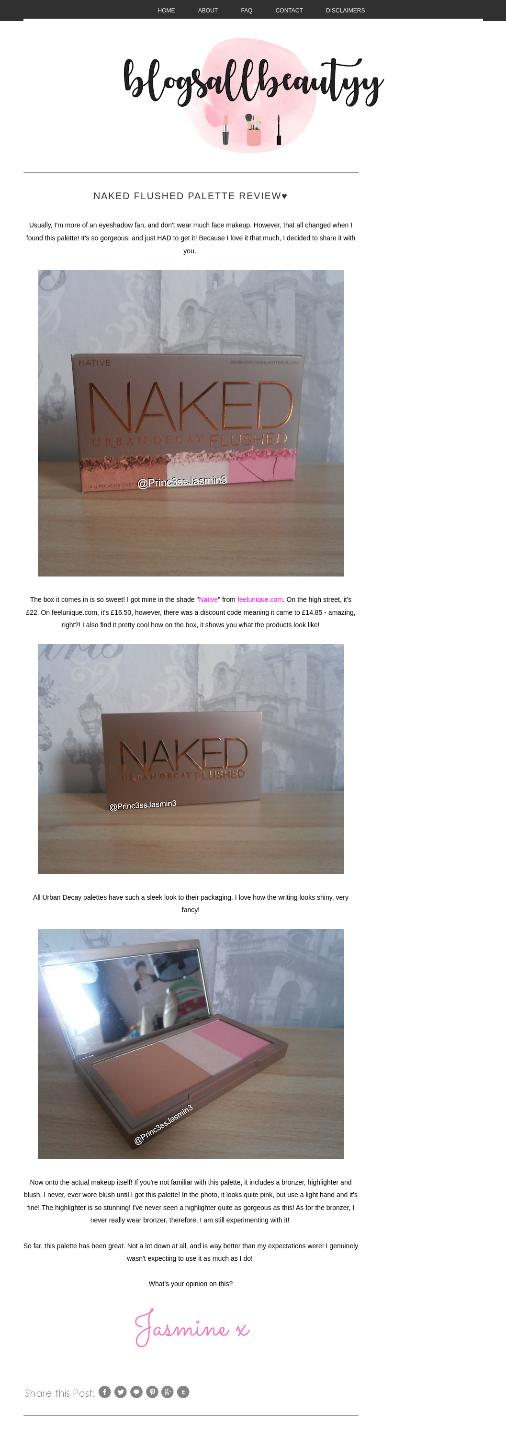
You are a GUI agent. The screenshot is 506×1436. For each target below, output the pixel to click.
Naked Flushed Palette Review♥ (190, 196)
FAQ (246, 10)
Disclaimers (345, 10)
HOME (166, 10)
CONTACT (289, 10)
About (208, 10)
